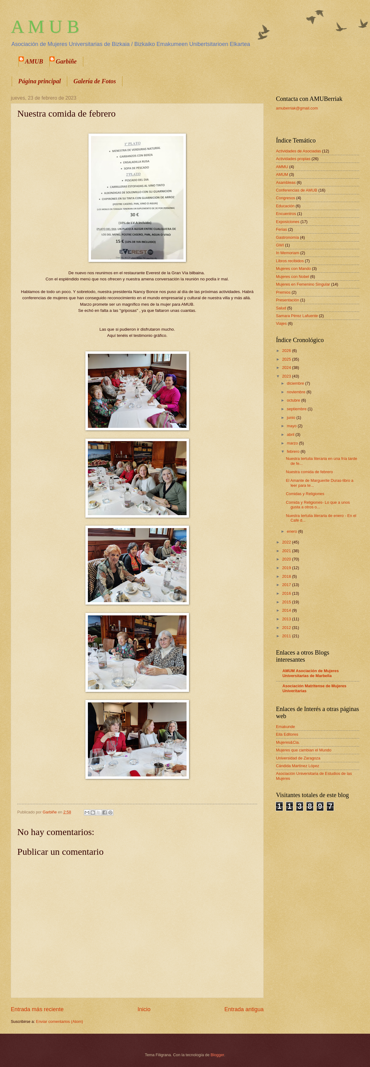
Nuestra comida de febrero (309, 471)
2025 (287, 359)
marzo (293, 443)
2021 (287, 550)
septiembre (297, 409)
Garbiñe (66, 61)
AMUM (282, 174)
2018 (287, 576)
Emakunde (285, 726)
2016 (287, 593)
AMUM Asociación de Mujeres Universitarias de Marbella (310, 673)
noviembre (296, 392)
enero (292, 531)
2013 (287, 619)
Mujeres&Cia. (288, 742)
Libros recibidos (290, 260)
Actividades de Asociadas (298, 151)
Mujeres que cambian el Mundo (303, 750)
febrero (293, 451)
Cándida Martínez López (297, 765)
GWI (280, 245)
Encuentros (286, 213)
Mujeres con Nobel (292, 276)
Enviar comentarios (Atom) (59, 1021)
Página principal (39, 81)
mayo (292, 426)
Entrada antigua (244, 1009)
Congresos (285, 198)
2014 (287, 610)
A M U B (45, 26)
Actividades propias (293, 158)
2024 (287, 367)
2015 (287, 602)
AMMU (282, 166)
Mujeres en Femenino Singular (303, 284)
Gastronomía (287, 237)
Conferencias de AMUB (296, 190)
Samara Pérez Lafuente (297, 315)
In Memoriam (287, 252)
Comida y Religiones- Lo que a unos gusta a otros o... (318, 504)
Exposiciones (287, 221)
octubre (294, 400)
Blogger (217, 1055)
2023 (287, 376)
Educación (285, 206)
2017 (287, 584)
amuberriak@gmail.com (297, 108)
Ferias (281, 229)
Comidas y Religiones (305, 493)
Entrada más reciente (37, 1009)
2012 (287, 627)
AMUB (34, 61)
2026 (287, 350)
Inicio (144, 1009)
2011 (287, 636)
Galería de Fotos (94, 81)
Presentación (287, 300)
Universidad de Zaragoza (298, 758)
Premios (283, 292)
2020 (287, 559)
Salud (281, 308)
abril (291, 434)
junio (291, 417)
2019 (287, 567)
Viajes (281, 323)
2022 (287, 542)
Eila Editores (287, 734)
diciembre (296, 383)
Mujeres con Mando (293, 268)
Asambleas (286, 182)
